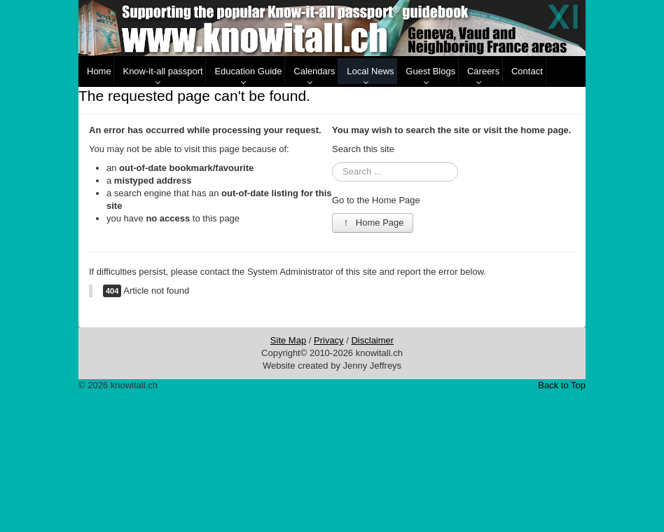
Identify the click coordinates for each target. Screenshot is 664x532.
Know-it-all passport (162, 71)
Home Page (372, 222)
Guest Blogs (430, 71)
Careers (483, 71)
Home (99, 71)
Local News (370, 71)
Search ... (332, 162)
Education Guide (248, 71)
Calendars (314, 71)
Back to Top (562, 385)
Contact (527, 71)
